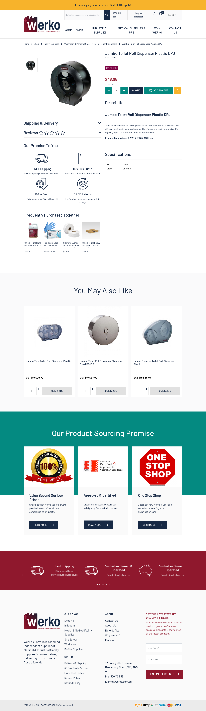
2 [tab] (100, 585)
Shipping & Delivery (41, 123)
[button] (153, 13)
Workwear (70, 644)
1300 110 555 (117, 15)
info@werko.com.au (120, 681)
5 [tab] (109, 585)
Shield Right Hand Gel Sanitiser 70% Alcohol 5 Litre (32, 245)
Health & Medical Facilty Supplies (78, 632)
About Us (110, 625)
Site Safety (70, 639)
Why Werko (157, 30)
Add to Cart (159, 90)
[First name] (164, 647)
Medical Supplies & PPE (131, 30)
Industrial (69, 625)
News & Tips (112, 630)
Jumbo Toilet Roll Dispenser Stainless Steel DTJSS (101, 362)
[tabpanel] (49, 570)
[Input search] (84, 15)
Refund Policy (72, 683)
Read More (44, 524)
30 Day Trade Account (76, 668)
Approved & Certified (100, 495)
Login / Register (138, 15)
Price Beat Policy (74, 673)
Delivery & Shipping (75, 663)
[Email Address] (164, 659)
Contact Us (175, 30)
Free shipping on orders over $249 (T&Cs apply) (103, 5)
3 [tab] (103, 585)
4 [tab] (106, 585)
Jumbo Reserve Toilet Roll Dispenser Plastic (154, 362)
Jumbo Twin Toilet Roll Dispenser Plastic (48, 361)
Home (68, 30)
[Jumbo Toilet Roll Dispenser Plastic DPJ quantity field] (116, 90)
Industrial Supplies (100, 30)
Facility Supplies (73, 649)
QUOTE (136, 90)
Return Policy (72, 678)
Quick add (57, 390)
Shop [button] (79, 30)
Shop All (69, 620)
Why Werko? (112, 635)
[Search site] (107, 15)
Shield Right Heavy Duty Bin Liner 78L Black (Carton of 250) (91, 246)
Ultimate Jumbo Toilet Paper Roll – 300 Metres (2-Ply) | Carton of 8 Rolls (71, 246)
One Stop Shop (149, 495)
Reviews (44, 132)
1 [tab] (98, 585)
